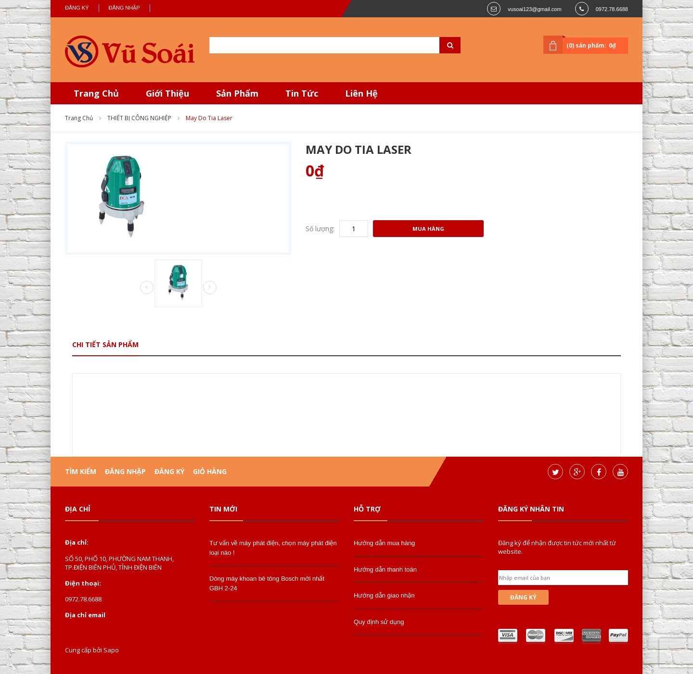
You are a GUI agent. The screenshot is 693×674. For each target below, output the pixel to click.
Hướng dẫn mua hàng (384, 543)
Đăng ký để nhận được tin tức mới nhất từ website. (557, 547)
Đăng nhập (124, 8)
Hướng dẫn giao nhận (384, 595)
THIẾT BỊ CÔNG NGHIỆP (139, 118)
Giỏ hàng (210, 471)
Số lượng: (320, 228)
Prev (147, 288)
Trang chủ (79, 118)
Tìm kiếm (80, 471)
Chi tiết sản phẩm (105, 344)
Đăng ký (77, 8)
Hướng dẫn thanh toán (385, 569)
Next (210, 287)
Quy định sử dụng (379, 621)
